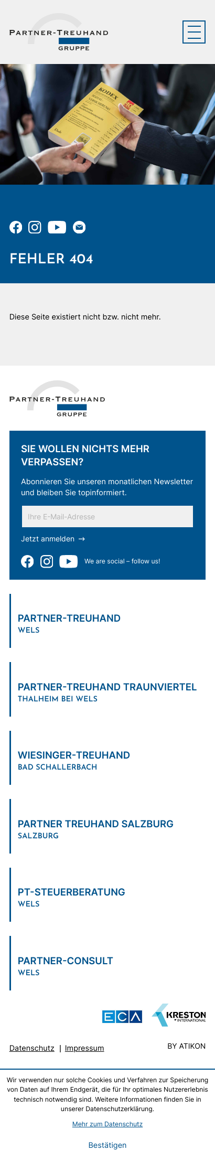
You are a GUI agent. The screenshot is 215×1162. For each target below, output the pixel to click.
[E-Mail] (107, 516)
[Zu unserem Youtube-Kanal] (57, 227)
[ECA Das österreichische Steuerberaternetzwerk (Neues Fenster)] (122, 1017)
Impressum (84, 1048)
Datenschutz (32, 1048)
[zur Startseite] (58, 31)
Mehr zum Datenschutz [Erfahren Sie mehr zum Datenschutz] (107, 1124)
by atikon (186, 1047)
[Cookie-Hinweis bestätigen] (107, 1145)
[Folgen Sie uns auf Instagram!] (34, 227)
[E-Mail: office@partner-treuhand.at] (79, 227)
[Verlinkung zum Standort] (107, 621)
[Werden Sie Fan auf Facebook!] (15, 227)
